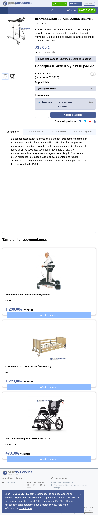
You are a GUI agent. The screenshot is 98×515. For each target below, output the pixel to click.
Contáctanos (70, 10)
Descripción (13, 131)
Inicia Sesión (75, 4)
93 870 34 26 (9, 482)
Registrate (89, 4)
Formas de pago (83, 131)
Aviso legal (55, 488)
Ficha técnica (59, 131)
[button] (90, 102)
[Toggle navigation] (4, 10)
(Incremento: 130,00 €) (47, 75)
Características (35, 131)
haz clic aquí (25, 508)
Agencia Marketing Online (70, 513)
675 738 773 (59, 4)
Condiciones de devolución (62, 482)
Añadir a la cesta (49, 315)
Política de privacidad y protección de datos (69, 485)
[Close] (80, 494)
